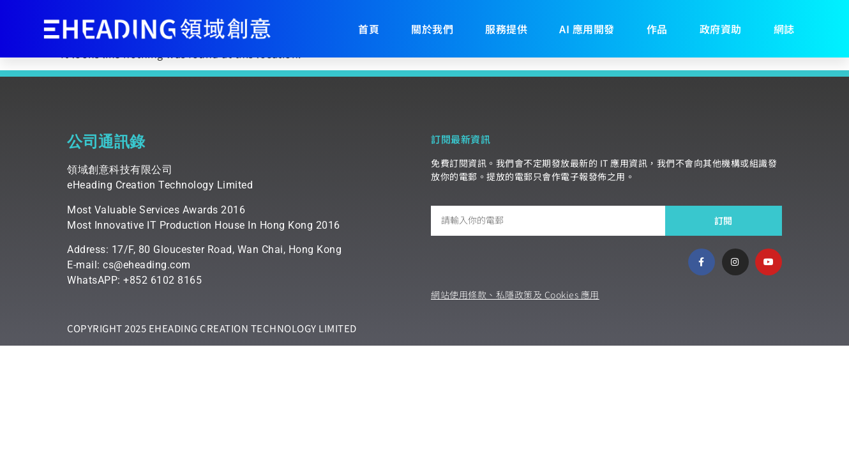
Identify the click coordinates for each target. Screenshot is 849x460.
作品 (657, 28)
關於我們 (432, 28)
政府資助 (721, 28)
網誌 (784, 28)
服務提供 (506, 28)
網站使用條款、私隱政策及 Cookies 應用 (515, 294)
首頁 (368, 28)
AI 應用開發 (587, 28)
